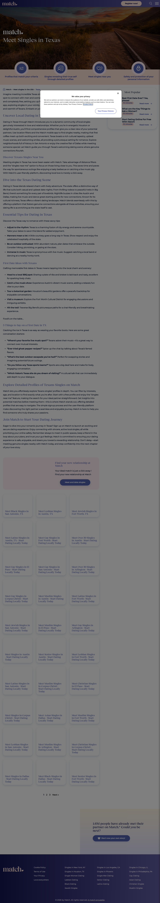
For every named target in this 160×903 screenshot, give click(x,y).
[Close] (118, 93)
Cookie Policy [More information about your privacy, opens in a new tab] (88, 104)
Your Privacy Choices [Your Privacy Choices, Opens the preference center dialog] (106, 111)
